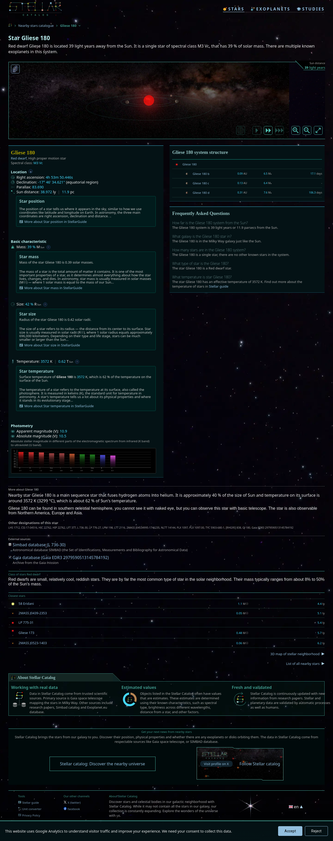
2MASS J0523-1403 (33, 643)
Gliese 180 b (201, 174)
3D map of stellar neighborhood (295, 654)
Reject (316, 831)
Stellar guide (218, 286)
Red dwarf (19, 158)
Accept (290, 831)
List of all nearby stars (302, 663)
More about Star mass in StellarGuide (50, 288)
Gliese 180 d (201, 193)
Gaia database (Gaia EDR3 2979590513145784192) (61, 557)
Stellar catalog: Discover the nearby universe (102, 764)
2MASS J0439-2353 (33, 613)
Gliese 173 (26, 632)
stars (233, 9)
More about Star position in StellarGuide (53, 221)
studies (311, 9)
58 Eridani (26, 603)
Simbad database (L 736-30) (39, 545)
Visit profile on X (216, 764)
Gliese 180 (189, 164)
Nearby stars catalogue (36, 25)
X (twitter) (72, 802)
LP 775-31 (26, 622)
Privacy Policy (29, 815)
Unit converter (30, 809)
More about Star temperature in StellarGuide (56, 406)
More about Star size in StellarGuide (49, 345)
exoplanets (270, 9)
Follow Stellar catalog (260, 764)
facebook (72, 809)
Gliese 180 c (201, 183)
